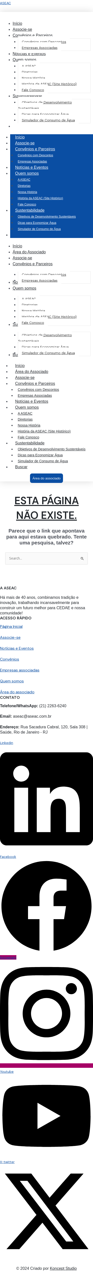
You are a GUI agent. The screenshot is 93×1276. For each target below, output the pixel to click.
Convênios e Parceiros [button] (40, 149)
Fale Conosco (27, 204)
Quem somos (12, 681)
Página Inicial (11, 626)
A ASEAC (24, 179)
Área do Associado (31, 371)
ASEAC (5, 3)
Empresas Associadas (32, 161)
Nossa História (27, 192)
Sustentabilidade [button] (34, 210)
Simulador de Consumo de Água (39, 229)
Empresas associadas (19, 670)
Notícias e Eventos (31, 167)
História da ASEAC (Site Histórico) (40, 198)
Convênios (9, 659)
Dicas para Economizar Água (37, 223)
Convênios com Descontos (35, 155)
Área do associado (17, 692)
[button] (33, 35)
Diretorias (24, 186)
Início (20, 137)
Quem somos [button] (32, 173)
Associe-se (24, 143)
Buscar (21, 467)
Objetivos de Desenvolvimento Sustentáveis (47, 216)
